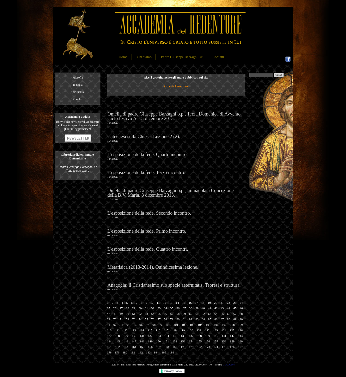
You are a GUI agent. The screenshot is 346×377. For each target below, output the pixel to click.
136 (183, 336)
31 (146, 308)
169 (175, 347)
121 (199, 330)
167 (158, 347)
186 (171, 352)
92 (115, 325)
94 (128, 325)
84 (203, 319)
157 (215, 341)
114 (141, 330)
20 (215, 302)
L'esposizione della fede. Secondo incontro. (149, 213)
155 (199, 341)
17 (196, 302)
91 (108, 325)
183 (148, 352)
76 (152, 319)
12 (164, 302)
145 (117, 341)
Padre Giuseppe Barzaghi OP (182, 57)
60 (190, 314)
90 (241, 319)
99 (160, 325)
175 (224, 347)
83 (196, 319)
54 (152, 314)
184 (156, 352)
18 (202, 302)
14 (177, 302)
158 (224, 341)
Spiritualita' (77, 92)
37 (184, 308)
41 (209, 308)
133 (158, 336)
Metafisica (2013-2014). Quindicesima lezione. (152, 267)
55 (159, 314)
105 (208, 325)
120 (190, 330)
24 (241, 302)
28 (127, 308)
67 (234, 314)
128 (117, 336)
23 (234, 302)
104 (200, 325)
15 (183, 302)
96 (140, 325)
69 (108, 319)
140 (215, 336)
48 (114, 314)
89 (234, 319)
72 (127, 319)
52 (140, 314)
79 (171, 319)
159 (232, 341)
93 (121, 325)
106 (216, 325)
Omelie (77, 99)
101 (175, 325)
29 (133, 308)
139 (207, 336)
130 (133, 336)
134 (166, 336)
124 (224, 330)
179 (117, 352)
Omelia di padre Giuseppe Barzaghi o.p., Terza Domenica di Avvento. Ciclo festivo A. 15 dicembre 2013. (174, 116)
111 (117, 330)
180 (125, 352)
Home (123, 57)
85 (209, 319)
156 (207, 341)
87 (222, 319)
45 (234, 308)
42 (215, 308)
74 (140, 319)
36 (177, 308)
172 (199, 347)
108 (232, 325)
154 (191, 341)
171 (191, 347)
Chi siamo (144, 57)
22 (228, 302)
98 (153, 325)
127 (109, 336)
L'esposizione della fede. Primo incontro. (146, 231)
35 (171, 308)
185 (164, 352)
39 (196, 308)
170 (183, 347)
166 (150, 347)
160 (240, 341)
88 (228, 319)
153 (183, 341)
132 (150, 336)
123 (215, 330)
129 (125, 336)
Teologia (78, 84)
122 (207, 330)
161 (109, 347)
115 (150, 330)
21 (222, 302)
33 (159, 308)
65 (222, 314)
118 (174, 330)
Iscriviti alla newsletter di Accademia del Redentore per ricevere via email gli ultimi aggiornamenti (77, 125)
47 (108, 314)
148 (142, 341)
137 (191, 336)
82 (190, 319)
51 (133, 314)
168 (166, 347)
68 (241, 314)
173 (207, 347)
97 (147, 325)
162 (117, 347)
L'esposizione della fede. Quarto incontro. (147, 154)
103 (192, 325)
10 (152, 302)
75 (146, 319)
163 (125, 347)
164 (133, 347)
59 (184, 314)
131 (142, 336)
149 (150, 341)
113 (133, 330)
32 (152, 308)
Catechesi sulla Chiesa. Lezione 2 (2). (143, 136)
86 (215, 319)
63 (209, 314)
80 (177, 319)
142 (232, 336)
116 (158, 330)
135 (175, 336)
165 (142, 347)
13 (171, 302)
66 (228, 314)
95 (134, 325)
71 (121, 319)
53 (146, 314)
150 (158, 341)
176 (232, 347)
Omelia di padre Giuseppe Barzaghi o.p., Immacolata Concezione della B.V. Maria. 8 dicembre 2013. (170, 193)
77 (159, 319)
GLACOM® (229, 364)
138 (199, 336)
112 (125, 330)
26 (114, 308)
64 (215, 314)
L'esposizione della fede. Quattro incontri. (147, 249)
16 (190, 302)
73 (133, 319)
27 (121, 308)
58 (177, 314)
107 (224, 325)
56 (165, 314)
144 (109, 341)
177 (240, 347)
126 (240, 330)
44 (228, 308)
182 (140, 352)
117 (166, 330)
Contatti (218, 57)
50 (127, 314)
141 (224, 336)
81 (184, 319)
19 (209, 302)
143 (240, 336)
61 (196, 314)
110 (109, 330)
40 (203, 308)
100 (168, 325)
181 (132, 352)
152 (175, 341)
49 (121, 314)
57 (171, 314)
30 (140, 308)
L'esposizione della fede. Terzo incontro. (146, 172)
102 (184, 325)
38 (190, 308)
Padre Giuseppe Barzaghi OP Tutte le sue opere (78, 168)
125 (232, 330)
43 (222, 308)
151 (166, 341)
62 (203, 314)
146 (125, 341)
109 (240, 325)
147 (133, 341)
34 (165, 308)
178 (109, 352)
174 (215, 347)
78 (165, 319)
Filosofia (78, 77)
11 (158, 302)
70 (114, 319)
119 (182, 330)
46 (241, 308)
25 (108, 308)
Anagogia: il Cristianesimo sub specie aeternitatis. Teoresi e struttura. (174, 285)
